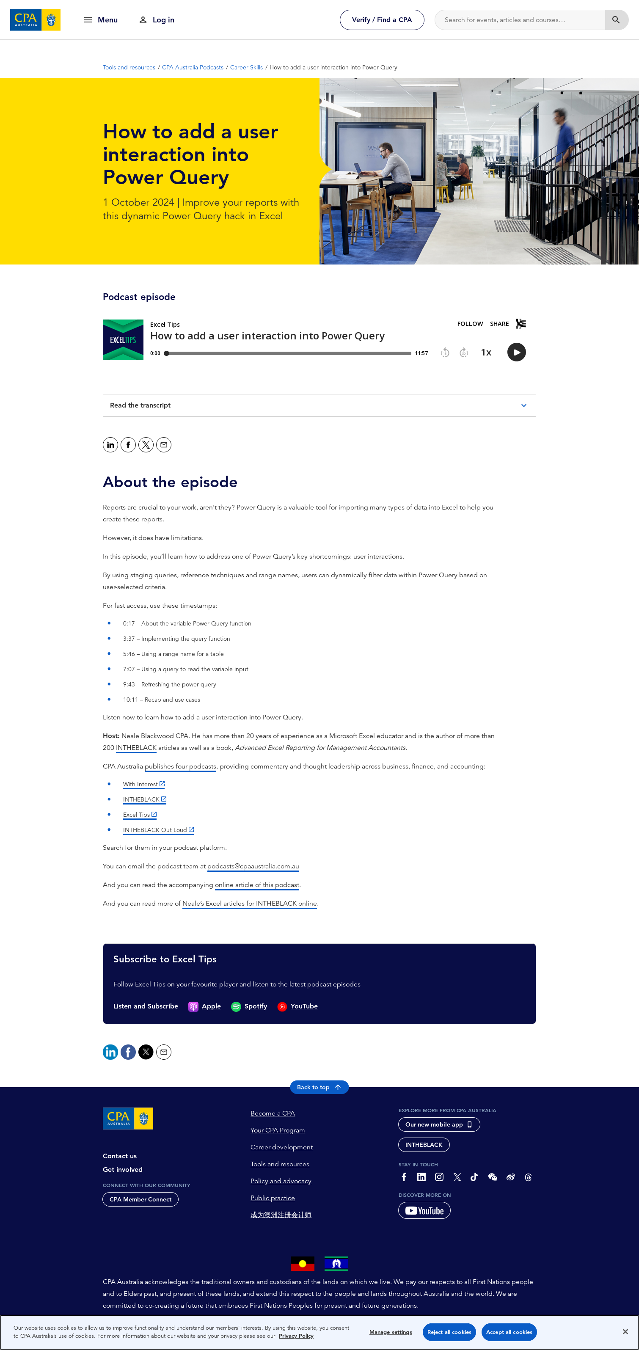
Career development (282, 1147)
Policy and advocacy (281, 1181)
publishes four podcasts (180, 766)
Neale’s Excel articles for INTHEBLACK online (249, 903)
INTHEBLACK (136, 748)
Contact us (120, 1156)
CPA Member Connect (140, 1199)
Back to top (319, 1087)
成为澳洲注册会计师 (281, 1215)
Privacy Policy (296, 1335)
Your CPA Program (278, 1130)
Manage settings (390, 1332)
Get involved (123, 1169)
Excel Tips (136, 814)
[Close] (625, 1331)
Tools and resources (280, 1164)
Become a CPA (273, 1113)
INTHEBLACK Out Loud (155, 830)
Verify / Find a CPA (382, 20)
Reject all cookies (449, 1332)
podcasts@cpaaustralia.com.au (253, 866)
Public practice (273, 1198)
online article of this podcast (257, 885)
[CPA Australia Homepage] (35, 20)
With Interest (140, 784)
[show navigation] (100, 19)
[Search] (520, 20)
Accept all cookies (509, 1332)
